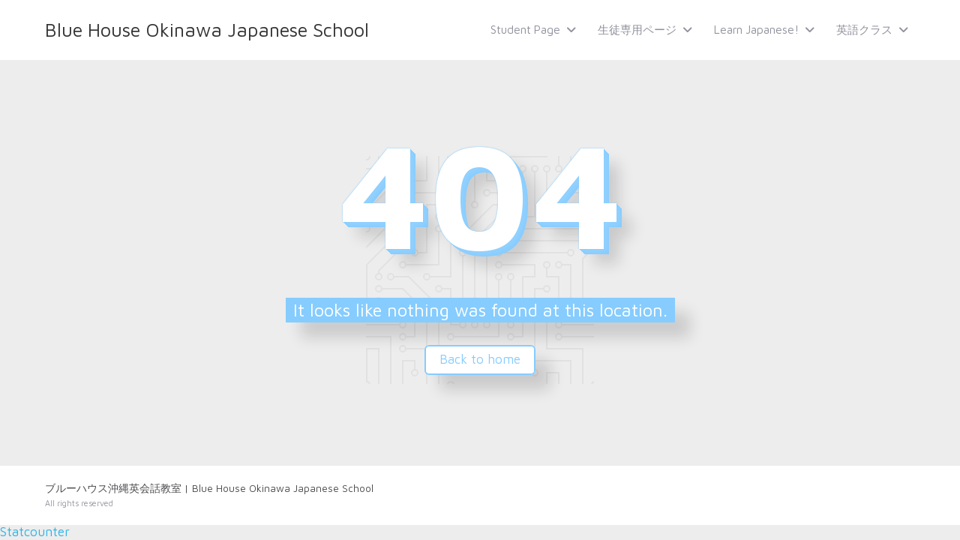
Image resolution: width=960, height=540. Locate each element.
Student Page (525, 29)
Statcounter (35, 531)
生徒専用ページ (637, 29)
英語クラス (864, 29)
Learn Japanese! (756, 29)
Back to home (480, 359)
